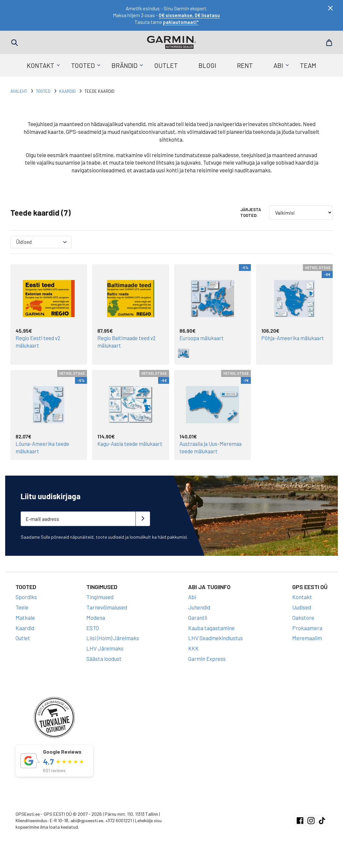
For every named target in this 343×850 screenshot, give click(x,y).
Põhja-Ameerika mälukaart (293, 338)
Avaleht (18, 91)
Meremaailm (307, 637)
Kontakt (40, 65)
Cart (328, 42)
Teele (22, 606)
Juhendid (199, 606)
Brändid (124, 65)
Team (308, 65)
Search (14, 42)
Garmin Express (207, 658)
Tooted (83, 65)
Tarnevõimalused (106, 606)
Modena (95, 617)
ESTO (92, 627)
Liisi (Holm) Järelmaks (112, 637)
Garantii (197, 617)
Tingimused (99, 596)
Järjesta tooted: (250, 212)
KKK (193, 647)
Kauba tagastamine (211, 627)
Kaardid (67, 91)
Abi (278, 65)
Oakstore (303, 617)
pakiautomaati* (180, 22)
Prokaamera (307, 627)
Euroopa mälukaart (202, 338)
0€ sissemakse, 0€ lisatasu (189, 15)
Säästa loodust (104, 658)
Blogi (207, 65)
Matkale (25, 617)
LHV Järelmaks (104, 647)
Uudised (301, 606)
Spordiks (26, 596)
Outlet (166, 65)
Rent (245, 65)
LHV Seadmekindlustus (215, 637)
